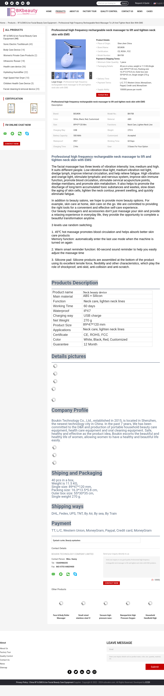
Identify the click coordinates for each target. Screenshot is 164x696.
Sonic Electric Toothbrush (15, 44)
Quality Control (109, 11)
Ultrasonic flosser (11, 61)
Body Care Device (11, 50)
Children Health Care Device (16, 83)
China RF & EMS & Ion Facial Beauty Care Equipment (51, 682)
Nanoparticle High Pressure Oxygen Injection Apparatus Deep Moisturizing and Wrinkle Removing (128, 616)
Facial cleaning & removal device (19, 89)
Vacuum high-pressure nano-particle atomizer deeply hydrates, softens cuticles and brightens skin (106, 616)
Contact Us (127, 11)
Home (49, 11)
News (140, 11)
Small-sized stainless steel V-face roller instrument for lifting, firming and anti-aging (83, 616)
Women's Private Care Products (18, 55)
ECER (147, 682)
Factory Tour (89, 11)
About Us (74, 11)
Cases (150, 11)
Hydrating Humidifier (13, 72)
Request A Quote (142, 3)
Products (60, 11)
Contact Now (103, 95)
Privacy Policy (22, 682)
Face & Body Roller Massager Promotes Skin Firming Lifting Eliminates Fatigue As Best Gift (61, 616)
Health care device (12, 66)
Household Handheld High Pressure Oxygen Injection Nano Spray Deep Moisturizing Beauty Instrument (150, 616)
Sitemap (3, 667)
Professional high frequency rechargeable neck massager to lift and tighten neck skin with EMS (71, 85)
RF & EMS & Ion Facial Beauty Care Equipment (37, 23)
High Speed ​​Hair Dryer (14, 78)
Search (124, 3)
